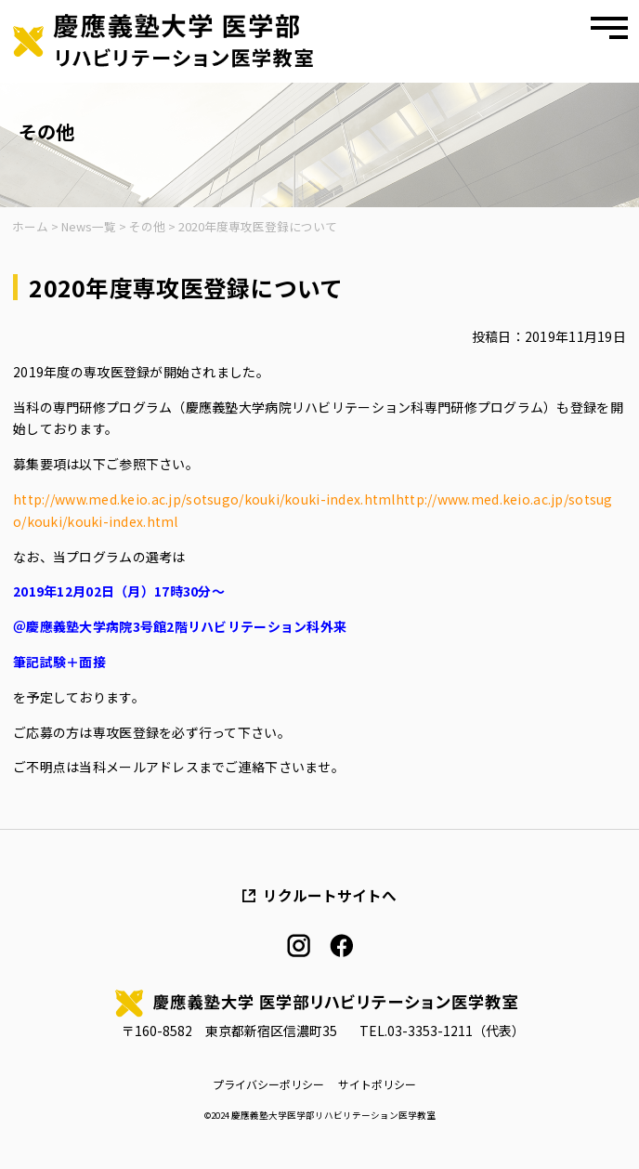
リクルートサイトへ (330, 896)
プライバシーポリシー (268, 1084)
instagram (298, 945)
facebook (341, 945)
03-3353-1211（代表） (456, 1030)
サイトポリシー (377, 1084)
